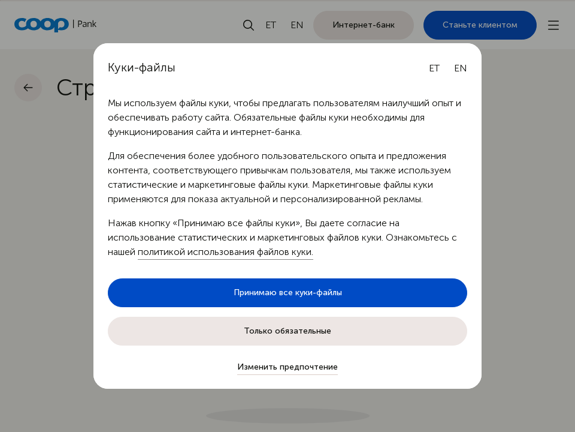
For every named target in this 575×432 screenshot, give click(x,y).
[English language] (460, 68)
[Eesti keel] (434, 68)
